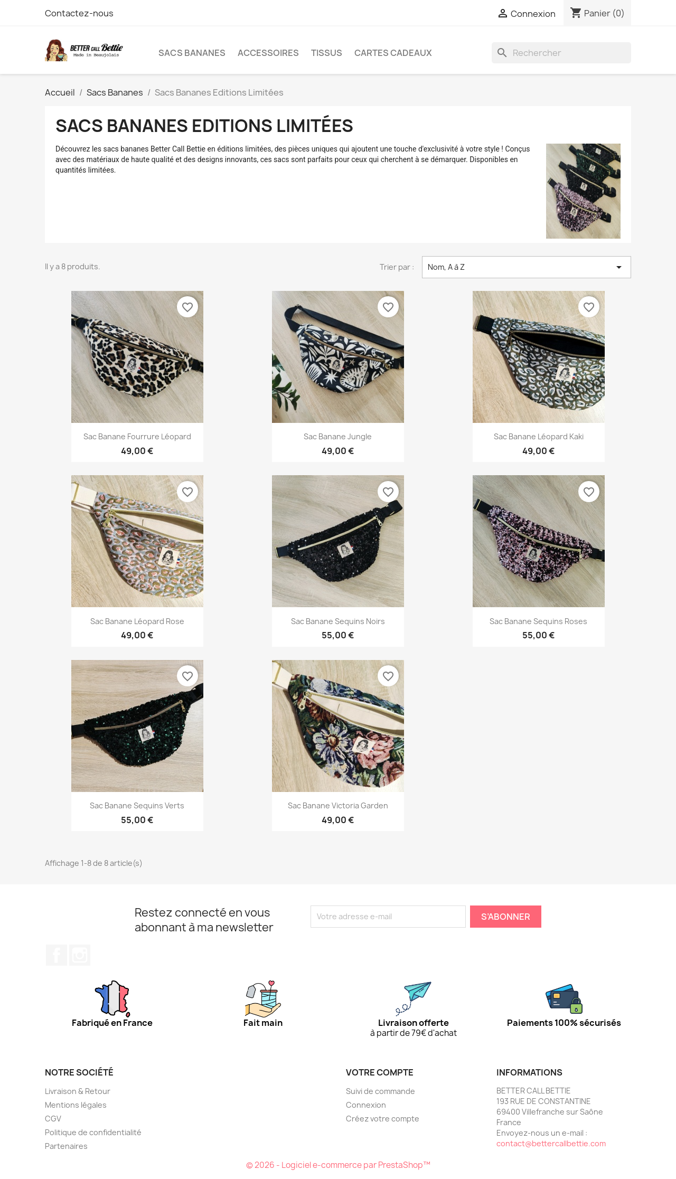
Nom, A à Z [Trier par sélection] (526, 267)
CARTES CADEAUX (393, 53)
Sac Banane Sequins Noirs (338, 621)
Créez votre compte (382, 1119)
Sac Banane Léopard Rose (137, 621)
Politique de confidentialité (93, 1132)
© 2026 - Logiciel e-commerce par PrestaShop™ (338, 1165)
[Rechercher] (561, 52)
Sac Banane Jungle (338, 436)
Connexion (366, 1105)
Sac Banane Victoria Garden (338, 805)
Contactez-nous (79, 13)
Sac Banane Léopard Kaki (539, 436)
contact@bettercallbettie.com (551, 1143)
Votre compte (380, 1072)
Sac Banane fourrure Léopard (137, 436)
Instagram (79, 955)
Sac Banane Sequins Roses (538, 621)
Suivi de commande (380, 1091)
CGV (53, 1119)
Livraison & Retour (77, 1091)
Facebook (56, 955)
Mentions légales (76, 1105)
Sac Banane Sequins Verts (137, 805)
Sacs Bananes (192, 53)
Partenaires (66, 1146)
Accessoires (268, 53)
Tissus (326, 53)
